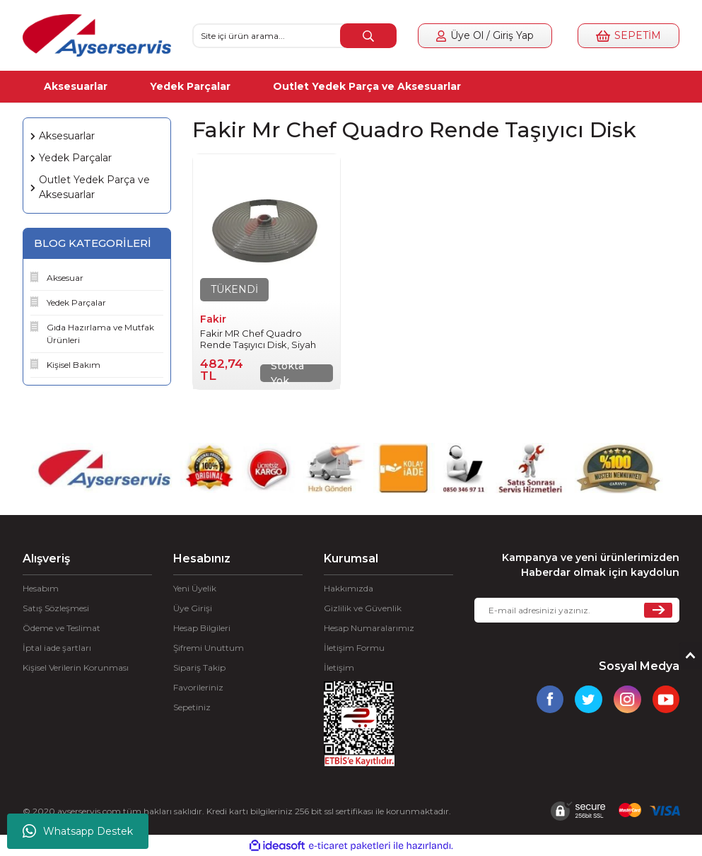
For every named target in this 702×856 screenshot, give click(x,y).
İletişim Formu (354, 647)
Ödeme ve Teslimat (61, 628)
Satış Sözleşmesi (56, 608)
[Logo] (97, 35)
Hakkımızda (348, 588)
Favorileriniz (198, 687)
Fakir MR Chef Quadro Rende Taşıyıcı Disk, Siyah (258, 339)
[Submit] (658, 610)
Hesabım (41, 588)
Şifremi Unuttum (208, 647)
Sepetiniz (192, 707)
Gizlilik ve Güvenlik (363, 608)
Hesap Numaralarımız (369, 628)
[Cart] (628, 35)
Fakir (213, 319)
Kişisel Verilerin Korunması (76, 667)
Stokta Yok (287, 373)
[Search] (294, 35)
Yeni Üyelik (194, 588)
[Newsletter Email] (576, 610)
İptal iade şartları (57, 647)
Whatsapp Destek (78, 831)
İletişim (339, 667)
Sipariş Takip (199, 667)
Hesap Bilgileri (201, 628)
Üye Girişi (192, 608)
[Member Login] (485, 35)
